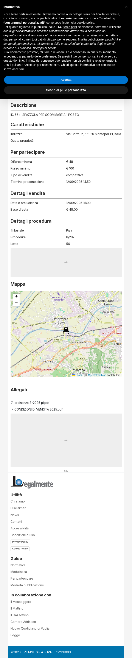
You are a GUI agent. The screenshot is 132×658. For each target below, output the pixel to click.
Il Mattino (17, 608)
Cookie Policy (20, 548)
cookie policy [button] (85, 22)
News (15, 515)
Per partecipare (22, 578)
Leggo (15, 635)
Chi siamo (18, 501)
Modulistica (19, 572)
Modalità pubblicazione (27, 585)
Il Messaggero (21, 602)
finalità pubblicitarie (91, 39)
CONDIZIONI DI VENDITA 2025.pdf (37, 409)
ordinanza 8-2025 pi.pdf (30, 402)
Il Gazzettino (20, 615)
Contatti (16, 521)
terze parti (70, 27)
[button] (66, 330)
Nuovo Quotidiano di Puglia (30, 628)
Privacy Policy (20, 541)
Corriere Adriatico (23, 622)
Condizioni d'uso (23, 535)
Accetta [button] (66, 79)
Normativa (18, 565)
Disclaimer (18, 508)
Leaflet (77, 375)
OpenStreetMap (97, 375)
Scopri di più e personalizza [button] (66, 90)
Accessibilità (20, 528)
